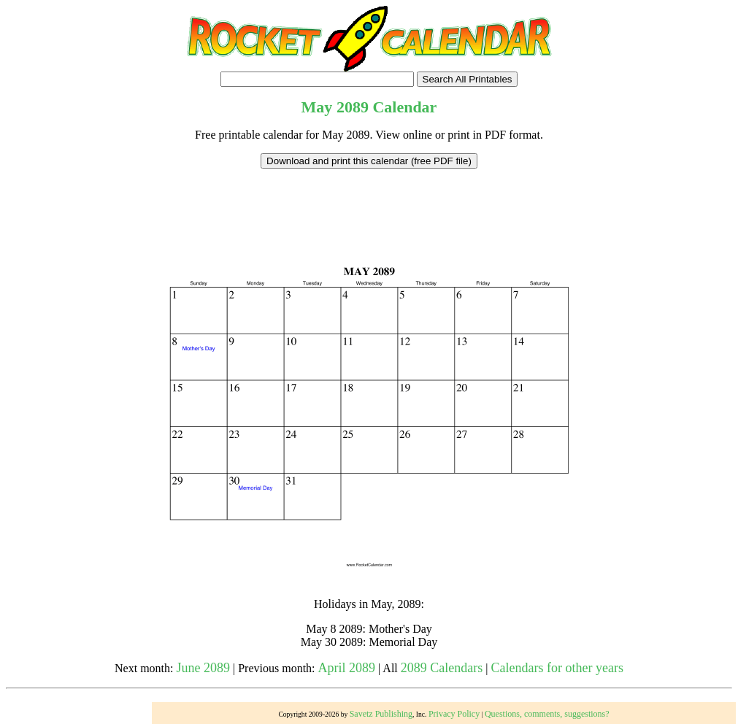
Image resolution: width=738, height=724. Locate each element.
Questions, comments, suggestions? (547, 714)
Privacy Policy (454, 714)
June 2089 (204, 668)
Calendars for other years (557, 668)
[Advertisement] (369, 201)
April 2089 (347, 668)
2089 (353, 107)
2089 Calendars (442, 668)
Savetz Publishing (381, 714)
